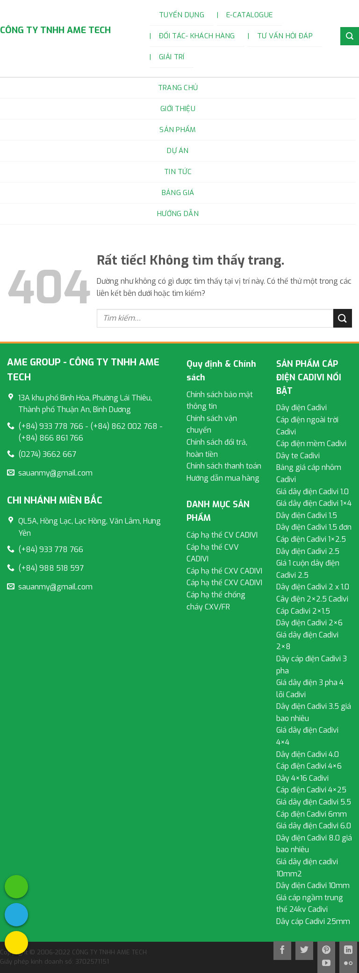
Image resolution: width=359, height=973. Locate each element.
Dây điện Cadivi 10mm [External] (313, 885)
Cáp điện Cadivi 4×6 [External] (309, 766)
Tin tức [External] (178, 171)
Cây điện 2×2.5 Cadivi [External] (312, 599)
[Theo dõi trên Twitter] (304, 950)
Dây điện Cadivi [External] (301, 408)
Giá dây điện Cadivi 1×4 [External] (314, 503)
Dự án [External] (178, 150)
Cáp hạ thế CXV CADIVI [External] (224, 571)
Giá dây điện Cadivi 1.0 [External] (312, 492)
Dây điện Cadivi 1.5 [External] (306, 515)
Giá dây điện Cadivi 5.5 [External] (313, 802)
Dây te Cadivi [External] (298, 456)
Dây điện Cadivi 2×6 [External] (309, 623)
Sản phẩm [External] (177, 129)
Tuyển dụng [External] (181, 15)
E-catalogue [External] (249, 15)
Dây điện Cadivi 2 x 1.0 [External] (312, 587)
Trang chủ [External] (178, 87)
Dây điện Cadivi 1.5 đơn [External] (314, 527)
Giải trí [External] (171, 57)
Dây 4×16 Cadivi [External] (302, 778)
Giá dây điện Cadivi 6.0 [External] (313, 826)
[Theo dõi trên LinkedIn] (348, 950)
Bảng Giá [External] (178, 192)
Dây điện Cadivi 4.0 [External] (307, 754)
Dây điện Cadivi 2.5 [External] (307, 551)
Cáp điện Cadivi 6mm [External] (311, 814)
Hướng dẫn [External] (178, 213)
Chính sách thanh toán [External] (224, 466)
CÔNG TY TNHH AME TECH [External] (55, 30)
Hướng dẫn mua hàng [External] (223, 478)
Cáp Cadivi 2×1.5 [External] (303, 611)
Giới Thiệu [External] (177, 108)
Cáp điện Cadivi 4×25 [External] (311, 790)
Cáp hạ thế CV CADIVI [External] (222, 535)
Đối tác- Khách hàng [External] (197, 36)
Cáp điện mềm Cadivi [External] (311, 443)
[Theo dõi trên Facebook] (282, 950)
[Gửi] (342, 318)
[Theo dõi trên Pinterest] (326, 950)
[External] (16, 886)
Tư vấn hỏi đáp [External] (285, 36)
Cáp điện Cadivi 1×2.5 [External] (311, 539)
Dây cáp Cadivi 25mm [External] (313, 921)
